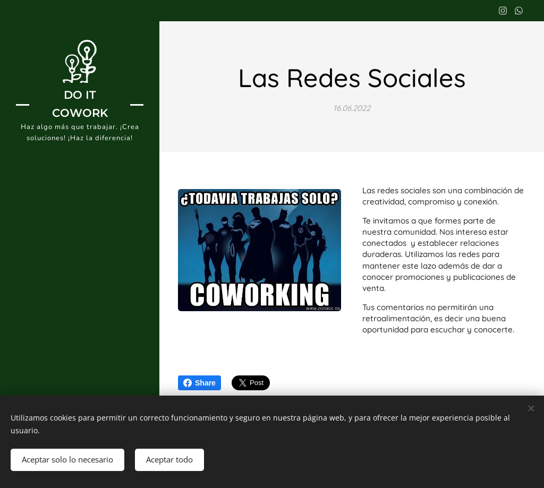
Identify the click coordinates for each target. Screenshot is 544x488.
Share (199, 383)
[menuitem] (79, 262)
